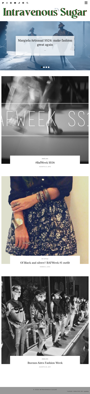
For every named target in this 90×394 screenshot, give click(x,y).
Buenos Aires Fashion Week (45, 363)
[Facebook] (23, 3)
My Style (45, 259)
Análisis (45, 158)
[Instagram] (7, 3)
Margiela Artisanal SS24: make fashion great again (45, 42)
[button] (87, 3)
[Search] (27, 3)
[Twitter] (3, 3)
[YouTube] (15, 3)
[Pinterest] (11, 3)
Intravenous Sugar (48, 389)
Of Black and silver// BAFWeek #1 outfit (45, 263)
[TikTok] (19, 3)
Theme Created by (78, 391)
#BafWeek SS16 (45, 162)
